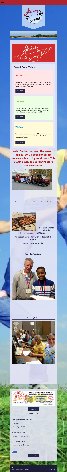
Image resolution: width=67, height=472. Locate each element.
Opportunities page (28, 233)
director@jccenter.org (23, 436)
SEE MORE (20, 91)
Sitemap (18, 468)
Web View (52, 469)
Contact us (27, 243)
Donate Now (34, 409)
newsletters (30, 237)
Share (14, 452)
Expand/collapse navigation (33, 2)
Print (14, 468)
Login (54, 467)
